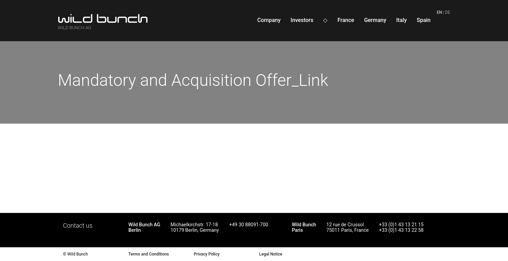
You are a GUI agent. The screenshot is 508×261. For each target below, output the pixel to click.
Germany (375, 20)
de (447, 12)
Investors (301, 20)
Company (269, 20)
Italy (401, 20)
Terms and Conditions (148, 254)
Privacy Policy (207, 254)
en (439, 12)
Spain (424, 20)
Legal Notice (270, 254)
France (345, 20)
